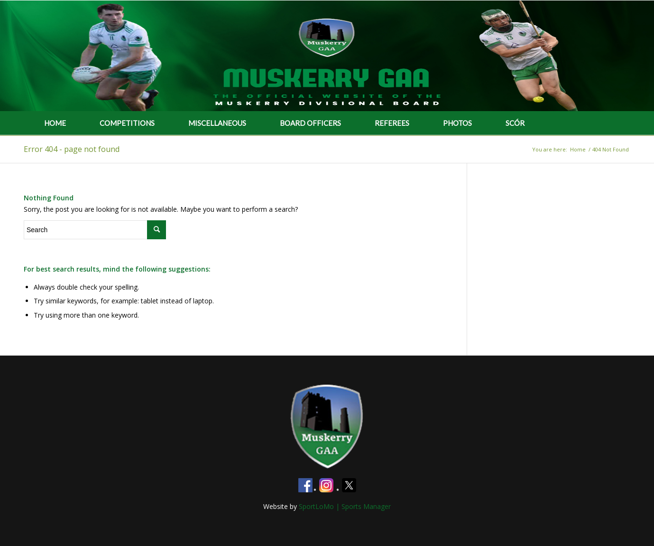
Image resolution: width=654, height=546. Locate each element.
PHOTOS (457, 123)
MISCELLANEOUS (217, 123)
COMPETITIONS (127, 123)
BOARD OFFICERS (310, 123)
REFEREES (392, 123)
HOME (55, 123)
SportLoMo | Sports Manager (345, 506)
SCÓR (515, 123)
